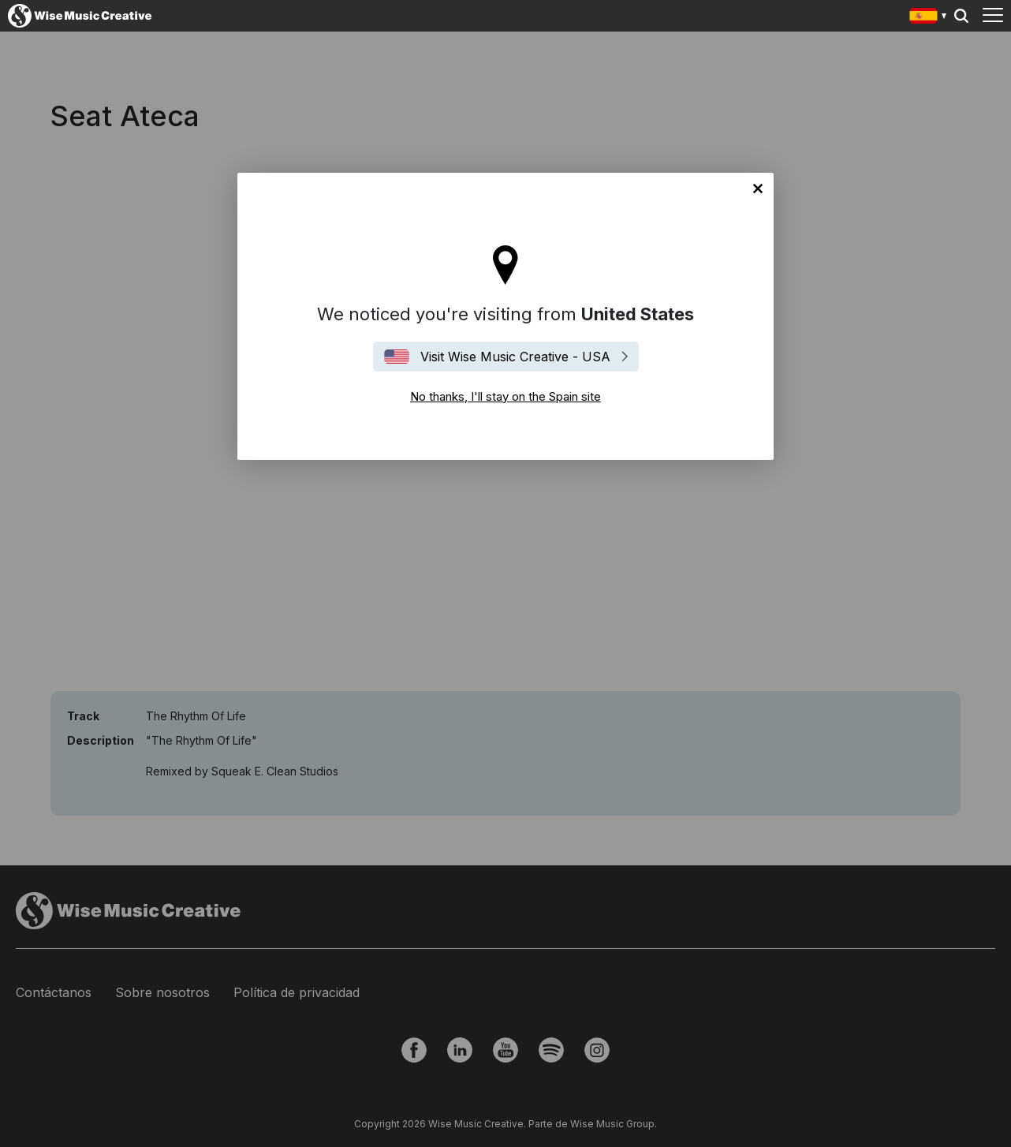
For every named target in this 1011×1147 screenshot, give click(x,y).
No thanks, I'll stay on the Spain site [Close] (758, 188)
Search (961, 16)
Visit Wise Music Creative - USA (515, 356)
